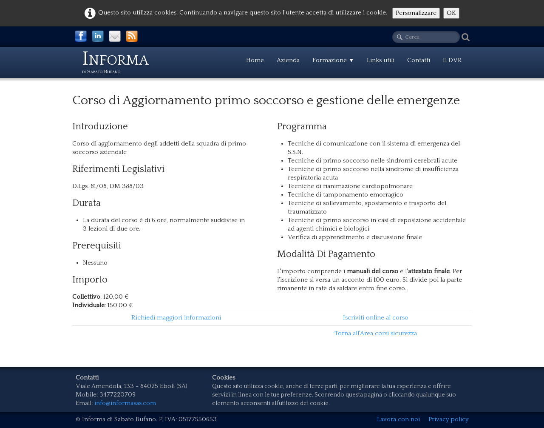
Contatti (418, 60)
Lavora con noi (398, 419)
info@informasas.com (125, 403)
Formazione (333, 60)
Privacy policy (448, 419)
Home (255, 60)
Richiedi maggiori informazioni (176, 317)
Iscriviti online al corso (375, 317)
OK (451, 13)
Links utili (380, 60)
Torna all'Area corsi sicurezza (375, 333)
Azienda (288, 60)
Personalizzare (416, 13)
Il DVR (452, 60)
